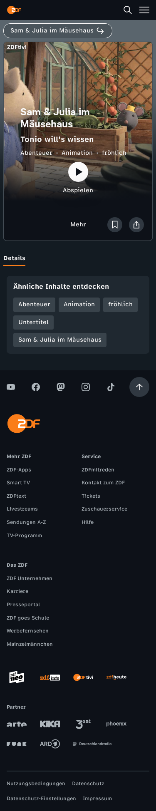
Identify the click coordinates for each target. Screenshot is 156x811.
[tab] (14, 258)
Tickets (91, 496)
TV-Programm (24, 535)
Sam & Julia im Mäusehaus (60, 339)
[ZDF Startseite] (14, 10)
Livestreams (22, 509)
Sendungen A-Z (26, 522)
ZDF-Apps (19, 470)
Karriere (17, 591)
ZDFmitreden (98, 470)
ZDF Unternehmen (29, 578)
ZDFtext (16, 496)
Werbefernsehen (28, 631)
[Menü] (144, 10)
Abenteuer (36, 152)
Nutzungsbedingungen (36, 783)
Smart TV (18, 483)
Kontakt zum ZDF (103, 483)
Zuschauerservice (104, 509)
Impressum (97, 798)
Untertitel (33, 322)
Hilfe (88, 522)
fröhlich (114, 152)
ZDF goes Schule (28, 618)
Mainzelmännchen (30, 644)
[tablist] (78, 258)
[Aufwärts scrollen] (139, 387)
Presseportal (23, 605)
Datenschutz (88, 783)
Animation (77, 152)
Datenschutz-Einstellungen (41, 798)
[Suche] (128, 10)
